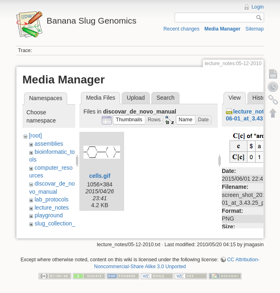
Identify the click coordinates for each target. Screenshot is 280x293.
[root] (35, 135)
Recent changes (182, 29)
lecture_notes (52, 207)
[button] (129, 120)
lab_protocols (51, 199)
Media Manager (222, 29)
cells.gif (99, 176)
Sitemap (254, 29)
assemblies (49, 143)
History (261, 97)
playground (49, 215)
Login (258, 7)
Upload (136, 97)
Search (165, 97)
